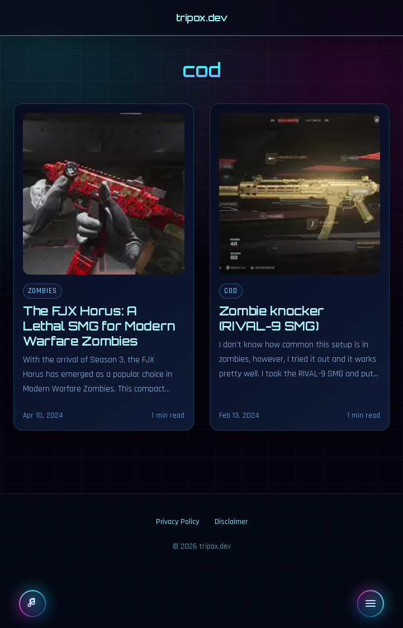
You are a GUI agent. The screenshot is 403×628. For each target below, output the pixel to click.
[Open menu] (370, 603)
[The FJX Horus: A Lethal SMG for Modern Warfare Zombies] (103, 266)
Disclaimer (231, 522)
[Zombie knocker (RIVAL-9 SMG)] (300, 266)
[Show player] (32, 603)
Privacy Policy (177, 522)
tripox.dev (201, 17)
